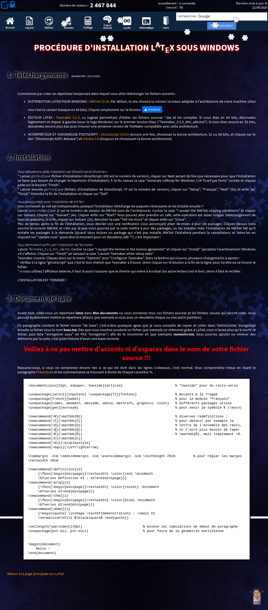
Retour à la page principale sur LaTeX (35, 574)
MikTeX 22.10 (99, 101)
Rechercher (221, 25)
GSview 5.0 (91, 139)
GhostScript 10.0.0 (115, 134)
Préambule (44, 372)
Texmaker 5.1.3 (68, 117)
